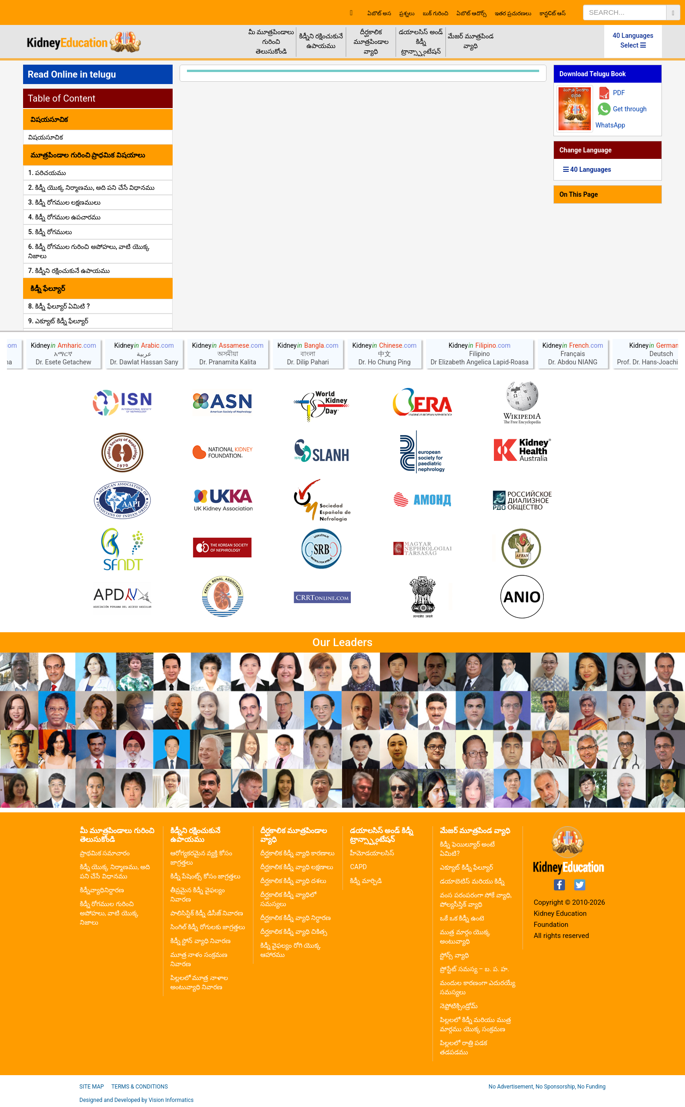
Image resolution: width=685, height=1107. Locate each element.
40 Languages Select (633, 40)
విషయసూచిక (45, 137)
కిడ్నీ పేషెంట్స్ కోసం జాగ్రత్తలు (205, 876)
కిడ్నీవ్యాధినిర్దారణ (102, 890)
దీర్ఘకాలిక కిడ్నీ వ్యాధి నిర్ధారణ (295, 917)
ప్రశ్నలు (407, 13)
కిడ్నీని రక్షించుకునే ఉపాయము (321, 40)
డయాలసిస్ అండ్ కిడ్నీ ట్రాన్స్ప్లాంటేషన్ (420, 41)
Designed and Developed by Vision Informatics (136, 1100)
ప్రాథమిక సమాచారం (105, 853)
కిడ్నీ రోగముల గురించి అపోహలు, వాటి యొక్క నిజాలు (109, 913)
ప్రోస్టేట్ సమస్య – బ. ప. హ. (474, 969)
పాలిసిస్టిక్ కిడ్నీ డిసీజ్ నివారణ (206, 913)
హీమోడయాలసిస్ (372, 853)
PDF (619, 93)
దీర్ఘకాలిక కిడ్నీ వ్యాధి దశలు (293, 880)
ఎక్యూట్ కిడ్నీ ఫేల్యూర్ (466, 867)
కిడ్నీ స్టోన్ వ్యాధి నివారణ (200, 940)
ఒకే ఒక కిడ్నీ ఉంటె (462, 918)
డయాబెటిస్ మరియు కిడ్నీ (472, 881)
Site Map (91, 1086)
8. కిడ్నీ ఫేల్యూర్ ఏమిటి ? (59, 306)
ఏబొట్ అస (379, 13)
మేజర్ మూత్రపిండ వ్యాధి (470, 40)
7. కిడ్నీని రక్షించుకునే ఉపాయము (69, 270)
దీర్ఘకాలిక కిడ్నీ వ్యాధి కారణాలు (297, 853)
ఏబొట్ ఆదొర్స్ (472, 13)
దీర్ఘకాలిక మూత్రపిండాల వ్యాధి (371, 41)
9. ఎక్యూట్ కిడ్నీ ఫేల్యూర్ (58, 321)
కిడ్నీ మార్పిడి (365, 880)
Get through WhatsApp (621, 117)
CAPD (358, 867)
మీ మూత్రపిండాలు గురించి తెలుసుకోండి (271, 41)
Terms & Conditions (139, 1086)
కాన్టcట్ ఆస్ (552, 13)
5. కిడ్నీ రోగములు (50, 232)
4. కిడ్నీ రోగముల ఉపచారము (64, 217)
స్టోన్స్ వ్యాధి (454, 955)
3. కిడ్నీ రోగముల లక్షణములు (64, 202)
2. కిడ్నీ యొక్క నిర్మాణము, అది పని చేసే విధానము (91, 187)
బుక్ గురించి (435, 13)
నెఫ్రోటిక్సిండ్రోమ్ (459, 1006)
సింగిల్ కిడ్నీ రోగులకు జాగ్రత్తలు (207, 927)
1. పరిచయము (47, 172)
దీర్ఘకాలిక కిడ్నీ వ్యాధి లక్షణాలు (296, 867)
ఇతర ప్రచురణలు (513, 13)
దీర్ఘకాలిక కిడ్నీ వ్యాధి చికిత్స (293, 931)
